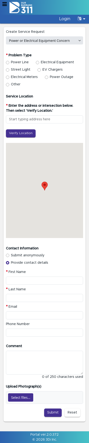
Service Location (19, 96)
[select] (79, 40)
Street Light (20, 69)
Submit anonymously (27, 255)
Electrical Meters (24, 77)
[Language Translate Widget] (81, 19)
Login (64, 19)
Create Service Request (25, 32)
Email (11, 306)
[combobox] (44, 40)
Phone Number (18, 324)
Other (15, 84)
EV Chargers (52, 69)
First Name (16, 272)
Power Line (20, 62)
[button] (4, 4)
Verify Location (21, 133)
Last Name (16, 289)
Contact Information (22, 248)
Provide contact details (29, 262)
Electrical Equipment (57, 62)
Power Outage (61, 77)
